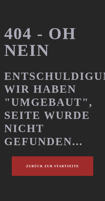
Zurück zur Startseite (52, 166)
